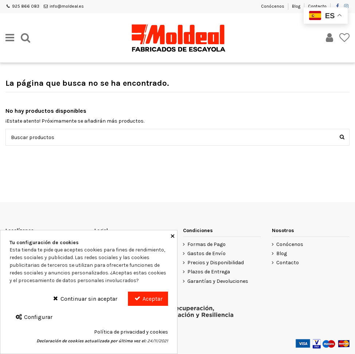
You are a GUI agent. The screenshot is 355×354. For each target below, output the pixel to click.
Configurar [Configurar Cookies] (33, 316)
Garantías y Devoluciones (217, 281)
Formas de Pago (206, 244)
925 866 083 (25, 6)
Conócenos (273, 6)
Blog (296, 6)
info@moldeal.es (67, 6)
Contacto (317, 6)
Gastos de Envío (206, 253)
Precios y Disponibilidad (215, 262)
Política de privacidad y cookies (131, 332)
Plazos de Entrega (208, 272)
